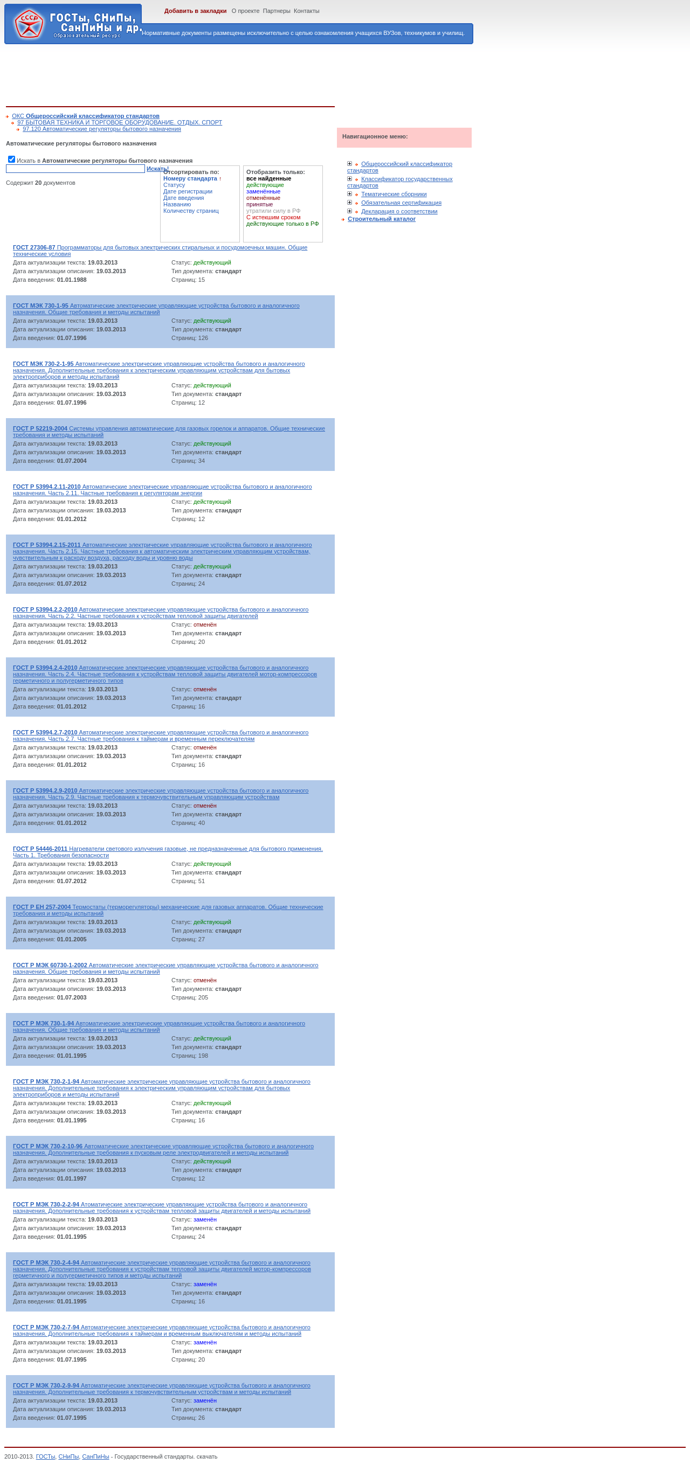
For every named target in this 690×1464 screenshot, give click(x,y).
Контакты (307, 11)
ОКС (86, 116)
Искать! (158, 168)
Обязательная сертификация (401, 202)
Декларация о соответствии (399, 211)
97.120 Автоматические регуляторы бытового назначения (102, 129)
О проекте (246, 11)
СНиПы (68, 1456)
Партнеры (277, 11)
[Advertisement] (202, 73)
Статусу (174, 185)
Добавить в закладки (195, 11)
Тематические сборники (394, 194)
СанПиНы (95, 1456)
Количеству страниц (191, 210)
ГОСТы (46, 1456)
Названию (177, 204)
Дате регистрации (187, 191)
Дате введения (183, 198)
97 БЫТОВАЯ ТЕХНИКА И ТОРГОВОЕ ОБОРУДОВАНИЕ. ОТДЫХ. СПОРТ (119, 122)
